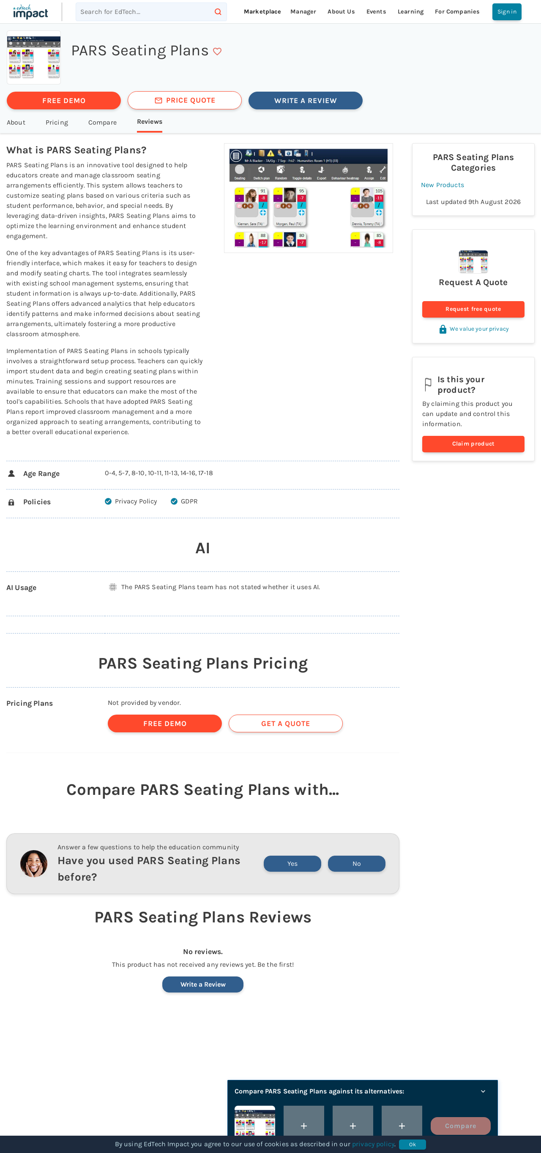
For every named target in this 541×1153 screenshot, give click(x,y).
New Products (442, 185)
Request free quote (473, 309)
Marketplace (262, 11)
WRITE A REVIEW (305, 100)
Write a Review (203, 984)
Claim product (473, 444)
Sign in (507, 11)
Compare (460, 1126)
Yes (292, 863)
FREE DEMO (64, 100)
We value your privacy (473, 328)
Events (376, 11)
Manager (303, 11)
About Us (341, 11)
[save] (217, 51)
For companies (457, 11)
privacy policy (373, 1144)
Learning (411, 11)
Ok (412, 1144)
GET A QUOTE (285, 723)
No (356, 863)
